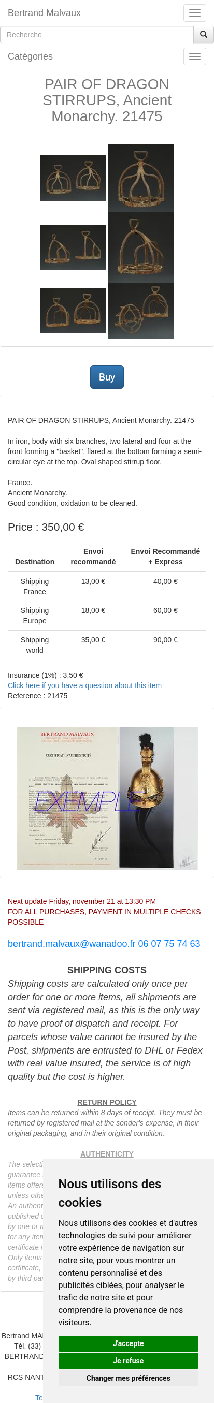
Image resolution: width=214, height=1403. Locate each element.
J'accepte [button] (128, 1343)
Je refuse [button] (128, 1360)
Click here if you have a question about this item (85, 685)
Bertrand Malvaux (44, 13)
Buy (107, 377)
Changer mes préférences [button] (128, 1378)
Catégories (30, 56)
